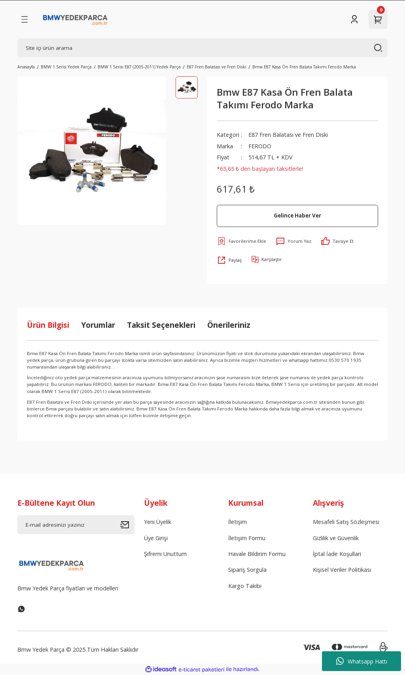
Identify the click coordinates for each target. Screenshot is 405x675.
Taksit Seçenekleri (161, 325)
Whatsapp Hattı (361, 661)
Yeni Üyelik (157, 522)
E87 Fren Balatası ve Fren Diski (288, 134)
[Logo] (75, 19)
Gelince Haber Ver (297, 215)
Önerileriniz (228, 325)
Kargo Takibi (244, 586)
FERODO (259, 146)
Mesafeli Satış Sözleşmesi (346, 522)
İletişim (237, 522)
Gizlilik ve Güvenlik (336, 538)
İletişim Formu (246, 538)
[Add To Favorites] (241, 241)
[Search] (202, 47)
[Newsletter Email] (75, 524)
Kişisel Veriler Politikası (342, 569)
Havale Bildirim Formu (257, 554)
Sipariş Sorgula (247, 569)
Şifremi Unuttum (165, 554)
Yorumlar (98, 325)
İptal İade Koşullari (337, 554)
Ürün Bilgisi (48, 325)
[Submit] (127, 524)
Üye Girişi (156, 538)
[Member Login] (354, 19)
